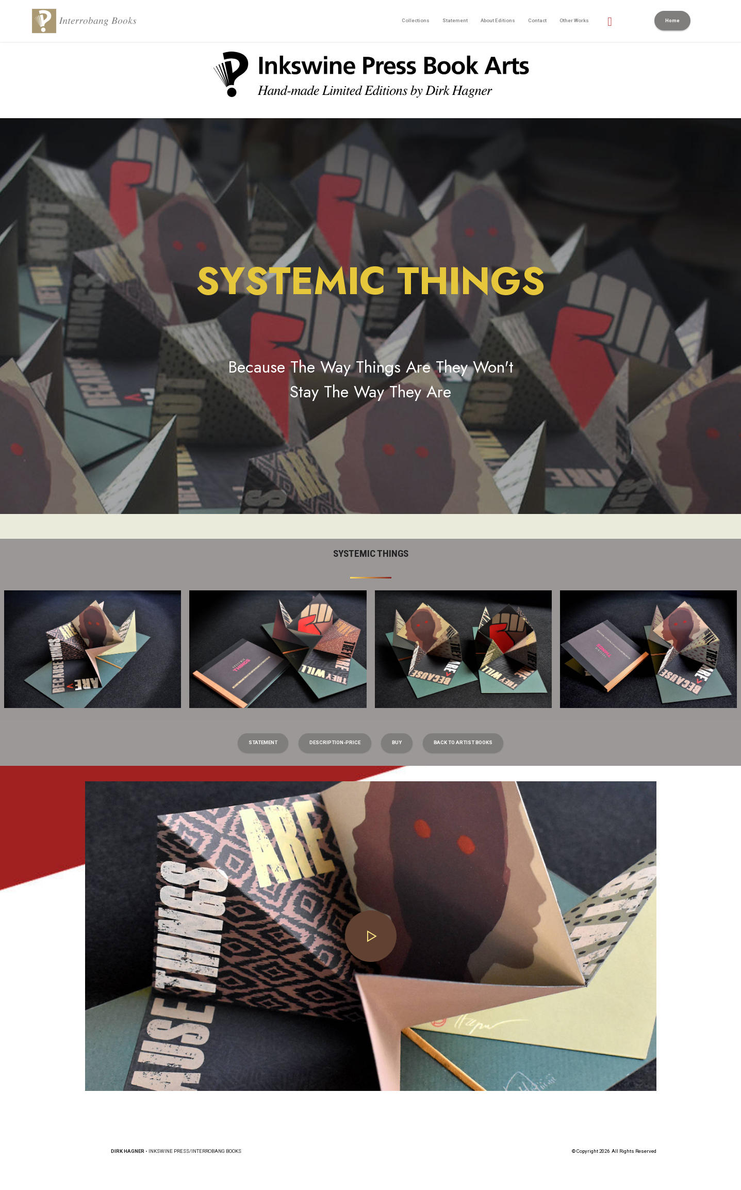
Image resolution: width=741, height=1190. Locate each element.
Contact (537, 20)
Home (672, 20)
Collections (416, 20)
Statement (455, 20)
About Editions (498, 20)
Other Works (574, 20)
